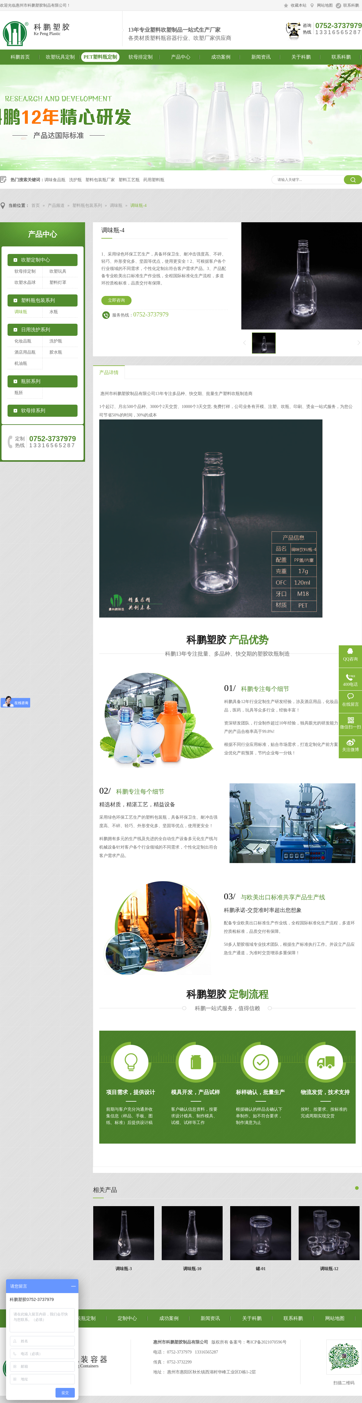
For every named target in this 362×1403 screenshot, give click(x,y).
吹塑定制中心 (35, 259)
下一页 (359, 343)
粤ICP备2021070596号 (266, 1342)
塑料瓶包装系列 (87, 205)
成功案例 (220, 56)
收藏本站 (298, 5)
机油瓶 (20, 363)
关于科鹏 (301, 56)
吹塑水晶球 (25, 282)
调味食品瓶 (54, 180)
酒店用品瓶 (25, 352)
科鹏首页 (20, 56)
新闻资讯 (261, 56)
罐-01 (261, 1269)
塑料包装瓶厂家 (100, 180)
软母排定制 (141, 56)
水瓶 (53, 312)
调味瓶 (116, 205)
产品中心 (180, 56)
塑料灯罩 (57, 282)
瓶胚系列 (30, 381)
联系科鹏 (351, 5)
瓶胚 (18, 392)
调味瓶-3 (124, 1269)
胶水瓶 (55, 352)
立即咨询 (116, 300)
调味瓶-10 (192, 1269)
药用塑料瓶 (153, 180)
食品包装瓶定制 (79, 1318)
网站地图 (325, 5)
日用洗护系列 (35, 329)
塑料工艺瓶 (129, 180)
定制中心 (127, 1318)
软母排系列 (33, 410)
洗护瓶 (75, 180)
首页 (35, 205)
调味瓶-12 (329, 1269)
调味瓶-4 (138, 205)
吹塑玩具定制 (60, 56)
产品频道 (56, 205)
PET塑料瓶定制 (100, 56)
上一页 (244, 343)
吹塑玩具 (57, 271)
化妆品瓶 (22, 341)
